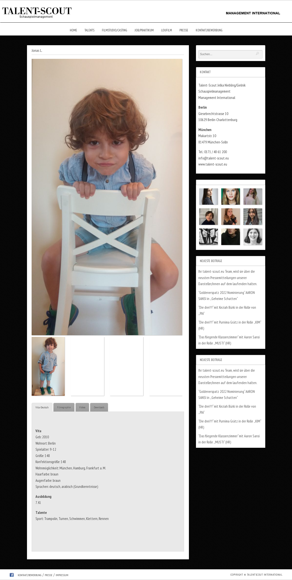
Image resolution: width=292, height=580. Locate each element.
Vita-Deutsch (42, 407)
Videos (82, 407)
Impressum (62, 575)
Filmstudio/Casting (114, 30)
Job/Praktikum (144, 30)
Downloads (99, 407)
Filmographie (64, 407)
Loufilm (166, 30)
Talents (89, 30)
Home (73, 30)
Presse (183, 30)
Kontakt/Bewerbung (209, 30)
